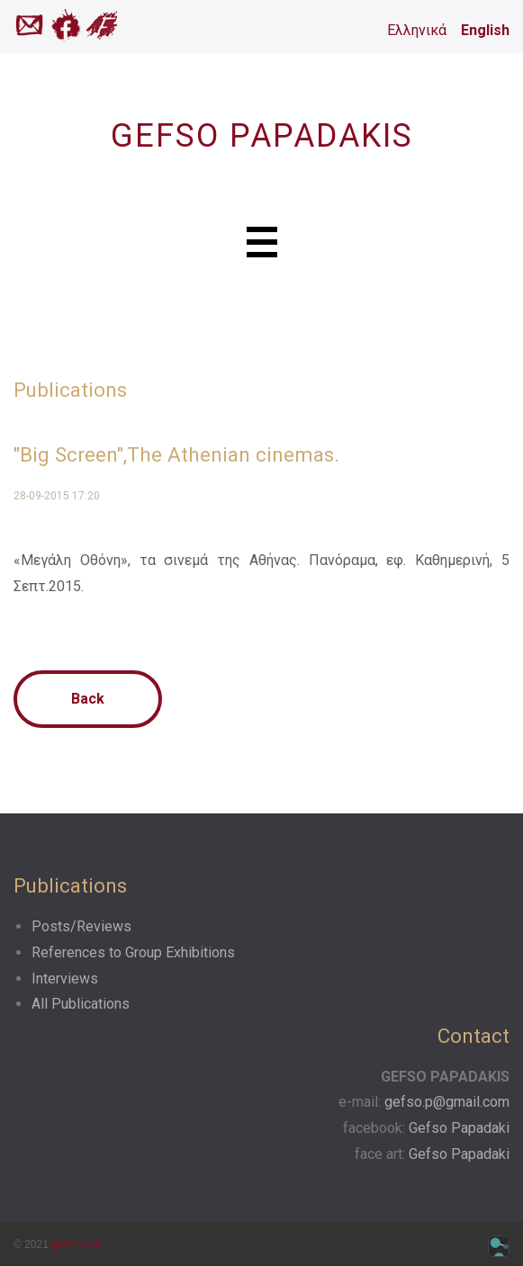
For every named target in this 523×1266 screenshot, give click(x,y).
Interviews (65, 978)
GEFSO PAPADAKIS (262, 136)
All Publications (81, 1003)
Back (87, 698)
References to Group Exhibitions (133, 952)
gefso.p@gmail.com (446, 1101)
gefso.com (76, 1244)
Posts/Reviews (81, 926)
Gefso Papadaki (459, 1127)
